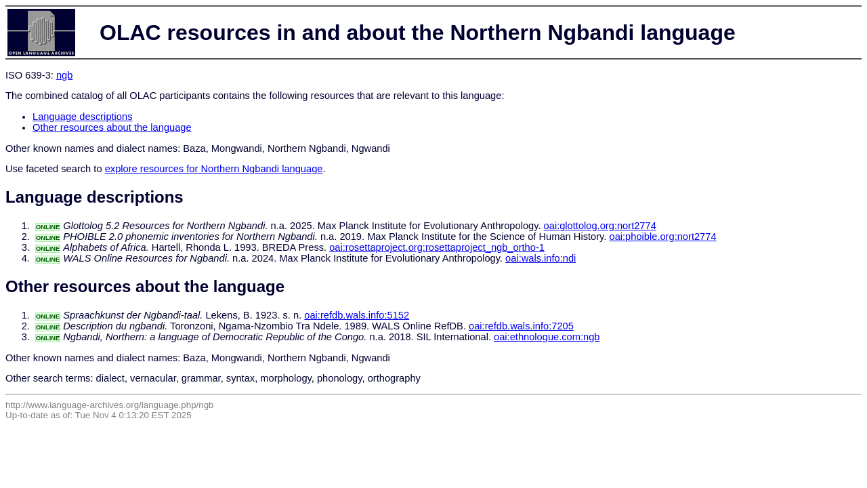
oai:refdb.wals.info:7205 (521, 326)
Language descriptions (83, 116)
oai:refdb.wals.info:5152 (356, 315)
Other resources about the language (112, 127)
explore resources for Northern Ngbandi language (214, 168)
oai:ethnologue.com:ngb (546, 336)
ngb (64, 75)
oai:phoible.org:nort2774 (662, 236)
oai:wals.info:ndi (540, 258)
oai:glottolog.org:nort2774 (600, 225)
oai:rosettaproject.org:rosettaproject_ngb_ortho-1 (437, 247)
